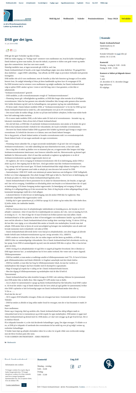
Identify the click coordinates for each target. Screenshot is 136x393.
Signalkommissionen (67, 3)
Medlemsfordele (11, 3)
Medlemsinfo (68, 19)
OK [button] (24, 385)
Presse (88, 3)
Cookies (82, 387)
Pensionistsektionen (96, 19)
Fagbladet (80, 3)
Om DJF (95, 3)
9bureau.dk (103, 387)
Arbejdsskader (31, 3)
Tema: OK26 (113, 19)
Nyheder (80, 19)
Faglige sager (54, 3)
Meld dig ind (54, 19)
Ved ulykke (126, 19)
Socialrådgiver (43, 3)
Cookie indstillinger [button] (13, 385)
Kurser (21, 3)
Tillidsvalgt (104, 3)
